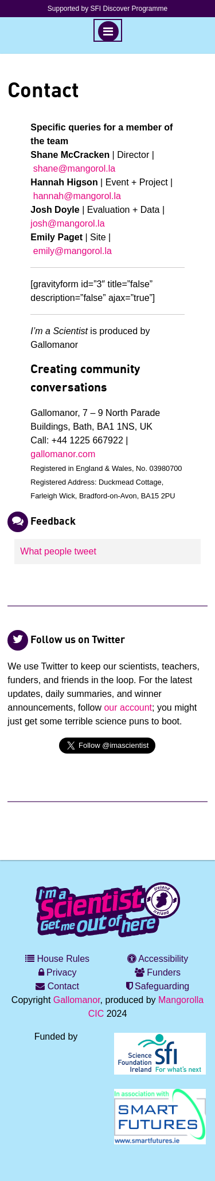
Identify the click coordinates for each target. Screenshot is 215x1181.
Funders (158, 972)
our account (128, 707)
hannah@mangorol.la (77, 196)
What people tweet (58, 551)
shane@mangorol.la (74, 168)
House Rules (57, 959)
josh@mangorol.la (67, 223)
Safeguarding (158, 986)
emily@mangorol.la (72, 251)
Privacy (57, 972)
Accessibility (158, 959)
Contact (57, 986)
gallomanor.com (62, 454)
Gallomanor (76, 1000)
